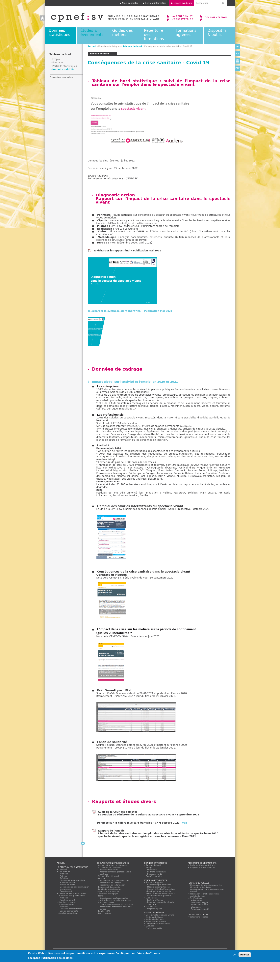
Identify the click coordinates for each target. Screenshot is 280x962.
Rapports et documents (109, 887)
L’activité (63, 869)
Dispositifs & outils (217, 32)
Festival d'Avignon (156, 900)
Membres (64, 906)
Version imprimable (237, 61)
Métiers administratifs (156, 921)
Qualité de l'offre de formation (161, 893)
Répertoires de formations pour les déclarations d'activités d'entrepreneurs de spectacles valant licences (207, 888)
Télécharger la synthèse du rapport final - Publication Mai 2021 (130, 311)
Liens (100, 896)
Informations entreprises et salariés (116, 907)
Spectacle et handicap (108, 891)
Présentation (197, 900)
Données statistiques (59, 32)
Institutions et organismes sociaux (115, 900)
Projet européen (155, 909)
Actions (63, 876)
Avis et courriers (67, 885)
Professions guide (154, 928)
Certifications (196, 898)
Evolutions (151, 926)
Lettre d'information (155, 3)
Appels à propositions (68, 913)
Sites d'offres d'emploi (108, 876)
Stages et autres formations (202, 867)
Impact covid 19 (63, 69)
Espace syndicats (183, 3)
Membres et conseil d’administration (68, 903)
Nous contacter (130, 3)
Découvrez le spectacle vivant (160, 915)
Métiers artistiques (154, 917)
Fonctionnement (67, 882)
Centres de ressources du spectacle (116, 904)
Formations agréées (186, 32)
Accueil (101, 16)
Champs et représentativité (72, 880)
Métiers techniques (155, 919)
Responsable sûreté (200, 909)
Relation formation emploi (159, 891)
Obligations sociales (199, 917)
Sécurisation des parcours (159, 895)
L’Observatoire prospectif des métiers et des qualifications (72, 894)
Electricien (196, 907)
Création (64, 878)
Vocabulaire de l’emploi (110, 883)
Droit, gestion (104, 913)
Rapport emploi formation (159, 885)
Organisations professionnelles (114, 898)
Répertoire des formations (202, 863)
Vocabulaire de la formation (112, 885)
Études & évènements (92, 32)
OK (234, 954)
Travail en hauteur (199, 905)
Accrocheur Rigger (199, 902)
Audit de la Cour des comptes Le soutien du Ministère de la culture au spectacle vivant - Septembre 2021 (148, 813)
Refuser (244, 954)
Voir (184, 822)
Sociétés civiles (107, 902)
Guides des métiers (122, 32)
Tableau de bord (132, 46)
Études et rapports (154, 882)
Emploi (56, 59)
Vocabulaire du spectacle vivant (114, 880)
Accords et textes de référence (112, 865)
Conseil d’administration (71, 909)
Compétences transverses (158, 923)
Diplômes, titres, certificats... (203, 865)
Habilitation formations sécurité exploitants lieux (204, 895)
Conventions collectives (111, 867)
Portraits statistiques (64, 66)
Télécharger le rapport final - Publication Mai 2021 (127, 250)
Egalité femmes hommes (109, 889)
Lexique (101, 878)
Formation (58, 62)
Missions (64, 874)
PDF (238, 68)
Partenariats (151, 906)
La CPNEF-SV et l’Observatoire (180, 16)
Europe (103, 909)
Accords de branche (109, 869)
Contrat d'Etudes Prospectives (161, 889)
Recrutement (66, 891)
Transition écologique (108, 893)
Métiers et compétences (159, 887)
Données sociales (61, 77)
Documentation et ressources (217, 16)
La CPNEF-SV (64, 871)
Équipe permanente (69, 911)
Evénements (151, 898)
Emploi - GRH (104, 911)
